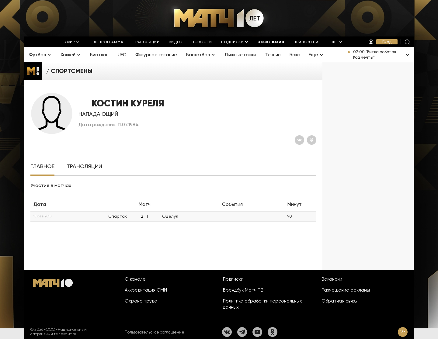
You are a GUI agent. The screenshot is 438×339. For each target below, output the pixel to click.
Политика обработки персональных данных (262, 304)
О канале (135, 279)
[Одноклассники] (311, 140)
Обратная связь (339, 301)
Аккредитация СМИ (146, 290)
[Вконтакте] (299, 140)
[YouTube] (257, 332)
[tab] (42, 166)
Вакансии (332, 279)
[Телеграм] (242, 332)
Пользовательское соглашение (154, 332)
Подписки (233, 279)
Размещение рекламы (346, 290)
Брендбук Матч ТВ (243, 290)
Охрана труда (141, 301)
